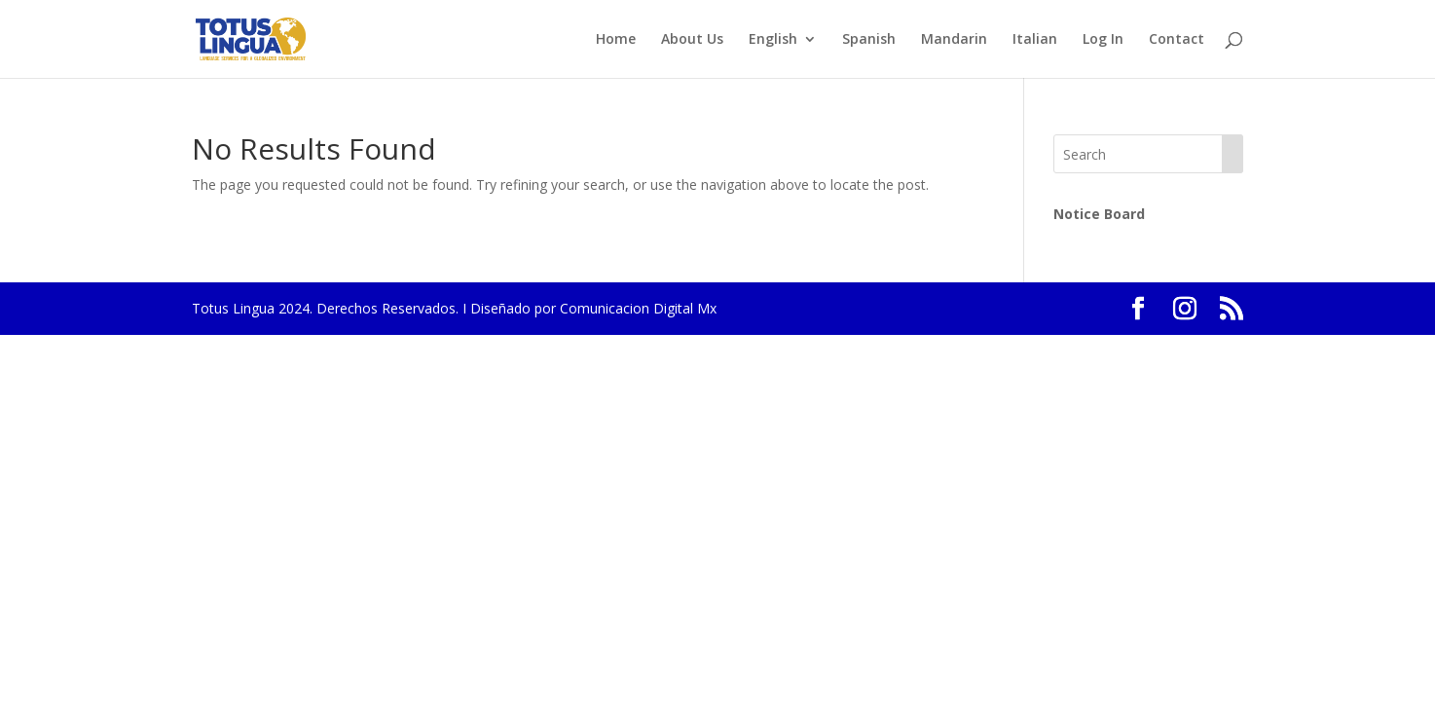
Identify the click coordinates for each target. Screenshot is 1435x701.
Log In (1103, 40)
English (773, 40)
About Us (692, 40)
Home (616, 40)
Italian (1034, 40)
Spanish (869, 40)
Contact (1176, 40)
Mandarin (954, 40)
